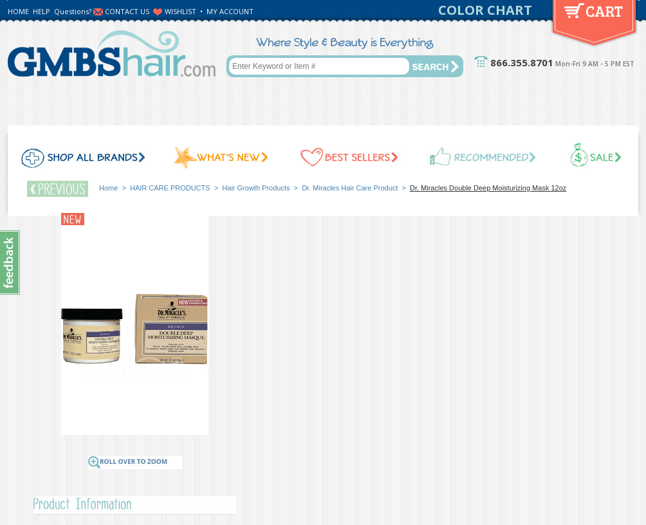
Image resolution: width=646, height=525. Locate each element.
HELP (41, 11)
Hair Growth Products (256, 188)
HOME (18, 11)
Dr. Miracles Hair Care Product (350, 188)
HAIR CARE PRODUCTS (170, 188)
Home (108, 188)
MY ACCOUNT (230, 11)
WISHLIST (180, 11)
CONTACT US (127, 11)
